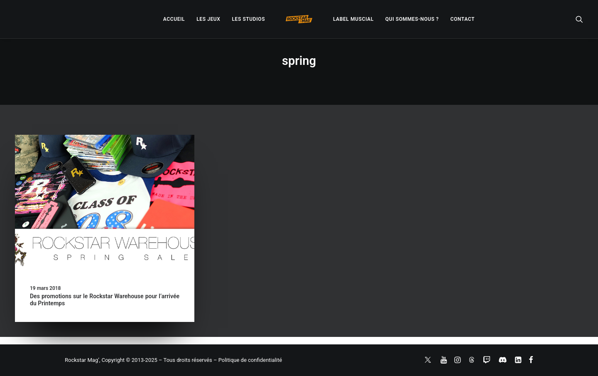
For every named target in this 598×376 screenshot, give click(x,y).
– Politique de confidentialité (247, 360)
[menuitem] (174, 19)
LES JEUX (208, 19)
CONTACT (463, 19)
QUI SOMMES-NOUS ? (412, 19)
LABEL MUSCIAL (353, 19)
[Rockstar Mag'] (299, 19)
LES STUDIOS (248, 19)
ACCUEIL (174, 19)
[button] (579, 19)
